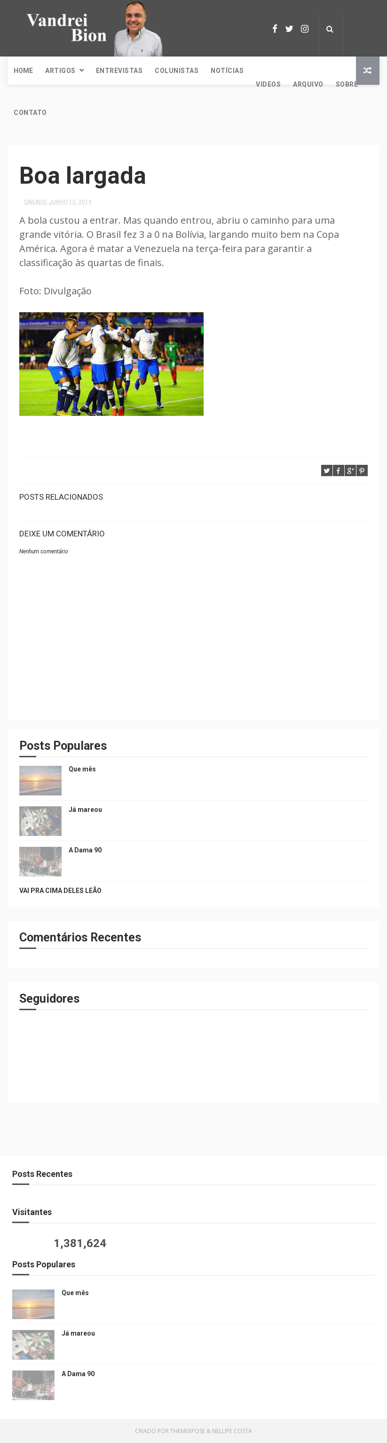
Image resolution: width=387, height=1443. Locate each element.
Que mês (82, 769)
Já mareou (85, 809)
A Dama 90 (85, 850)
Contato (30, 112)
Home (23, 70)
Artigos (60, 70)
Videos (268, 84)
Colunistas (176, 70)
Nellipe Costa (232, 1431)
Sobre (347, 84)
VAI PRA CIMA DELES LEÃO (60, 890)
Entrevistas (119, 70)
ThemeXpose (187, 1431)
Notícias (227, 70)
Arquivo (308, 84)
